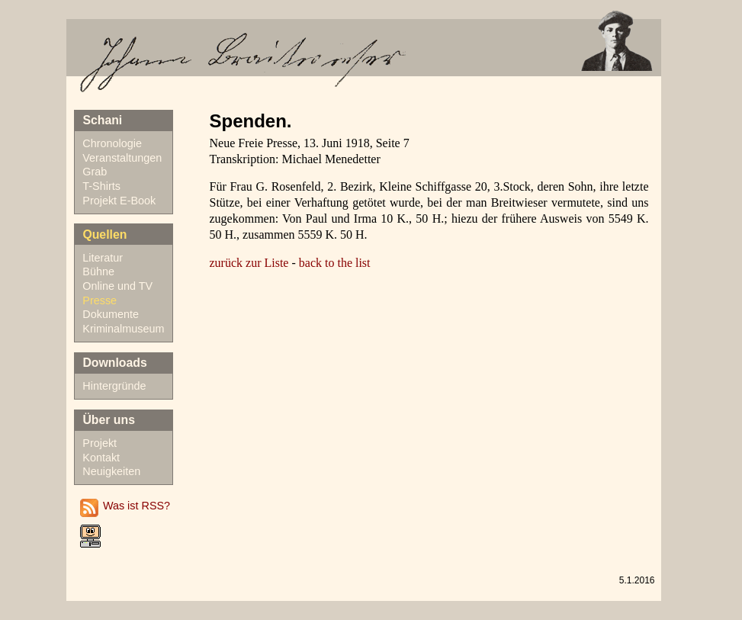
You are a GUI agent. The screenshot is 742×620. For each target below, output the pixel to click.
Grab (94, 171)
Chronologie (112, 143)
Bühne (98, 271)
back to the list (335, 262)
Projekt (99, 443)
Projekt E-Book (119, 200)
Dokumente (110, 314)
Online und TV (117, 286)
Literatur (102, 258)
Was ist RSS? (136, 506)
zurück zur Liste (249, 262)
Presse (99, 300)
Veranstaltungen (122, 158)
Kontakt (101, 457)
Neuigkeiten (111, 471)
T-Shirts (101, 186)
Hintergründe (114, 386)
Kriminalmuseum (123, 329)
